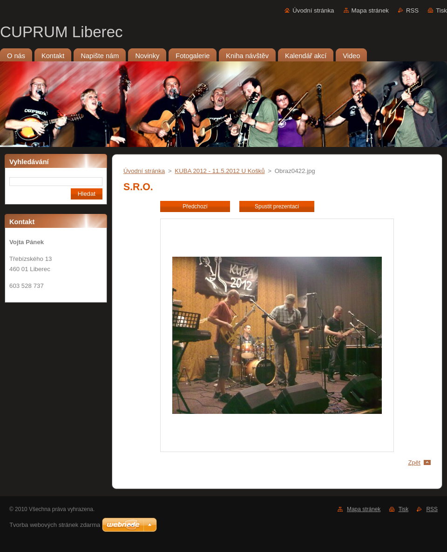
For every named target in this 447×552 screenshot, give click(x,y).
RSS (412, 10)
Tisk (441, 10)
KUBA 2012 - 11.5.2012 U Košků (219, 170)
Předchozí (195, 206)
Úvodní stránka (313, 10)
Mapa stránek (370, 10)
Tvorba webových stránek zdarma (54, 524)
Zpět (414, 462)
